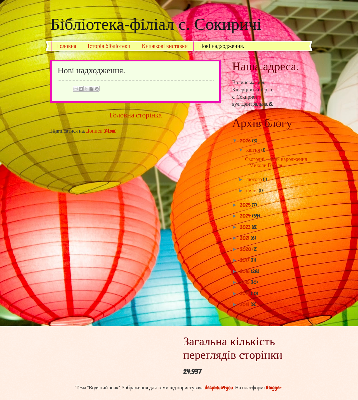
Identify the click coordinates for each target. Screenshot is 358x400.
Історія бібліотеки (109, 46)
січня (252, 190)
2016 (245, 271)
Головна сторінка (136, 115)
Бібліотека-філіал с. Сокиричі (156, 24)
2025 (246, 205)
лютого (254, 179)
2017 (245, 260)
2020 (246, 249)
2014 (245, 293)
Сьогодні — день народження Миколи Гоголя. (276, 162)
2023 (246, 227)
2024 (246, 215)
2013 (245, 304)
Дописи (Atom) (101, 131)
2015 (245, 282)
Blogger (274, 387)
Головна (66, 46)
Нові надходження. (221, 46)
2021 (245, 238)
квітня (253, 150)
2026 (246, 140)
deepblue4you (219, 387)
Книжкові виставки (165, 46)
